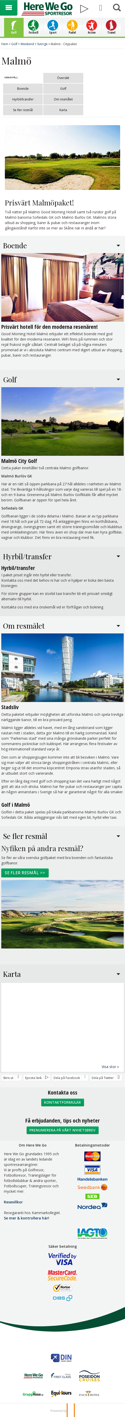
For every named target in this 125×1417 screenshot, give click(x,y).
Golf (63, 88)
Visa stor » (110, 1066)
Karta (63, 110)
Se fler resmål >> (25, 872)
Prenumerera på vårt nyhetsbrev (62, 1129)
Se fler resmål (23, 110)
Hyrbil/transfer (23, 99)
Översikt (63, 78)
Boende (23, 88)
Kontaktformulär (62, 1102)
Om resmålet (63, 99)
